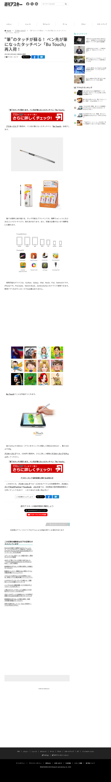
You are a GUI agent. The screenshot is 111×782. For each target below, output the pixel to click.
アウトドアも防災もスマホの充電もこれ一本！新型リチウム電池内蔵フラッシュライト (18, 576)
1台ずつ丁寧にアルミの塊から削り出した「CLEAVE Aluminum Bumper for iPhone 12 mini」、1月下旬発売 (17, 562)
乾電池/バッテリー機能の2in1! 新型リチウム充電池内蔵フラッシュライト (18, 571)
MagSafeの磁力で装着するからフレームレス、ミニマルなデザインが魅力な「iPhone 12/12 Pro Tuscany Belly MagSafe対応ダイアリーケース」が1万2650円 (18, 550)
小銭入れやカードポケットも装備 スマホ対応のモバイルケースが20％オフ (18, 590)
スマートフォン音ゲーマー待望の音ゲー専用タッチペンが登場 (18, 556)
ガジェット (46, 24)
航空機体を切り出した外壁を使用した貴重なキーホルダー (18, 567)
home (7, 30)
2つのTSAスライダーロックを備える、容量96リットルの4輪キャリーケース (17, 581)
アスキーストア (20, 30)
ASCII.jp (45, 753)
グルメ (83, 24)
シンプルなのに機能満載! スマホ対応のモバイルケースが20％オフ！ (18, 585)
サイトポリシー (20, 761)
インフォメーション (88, 749)
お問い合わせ (58, 761)
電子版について (90, 761)
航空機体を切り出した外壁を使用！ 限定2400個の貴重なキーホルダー (17, 599)
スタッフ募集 (78, 761)
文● (6, 57)
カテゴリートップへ (57, 524)
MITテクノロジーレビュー (60, 753)
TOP (18, 749)
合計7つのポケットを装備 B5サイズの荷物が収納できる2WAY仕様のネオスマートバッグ (18, 595)
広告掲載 (68, 761)
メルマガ (36, 487)
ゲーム (65, 24)
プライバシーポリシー (35, 761)
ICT (78, 749)
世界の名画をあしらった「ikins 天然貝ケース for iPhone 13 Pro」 (18, 604)
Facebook (27, 487)
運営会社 (48, 761)
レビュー (9, 24)
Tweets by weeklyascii (43, 689)
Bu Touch (57, 126)
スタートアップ (69, 749)
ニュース (28, 24)
